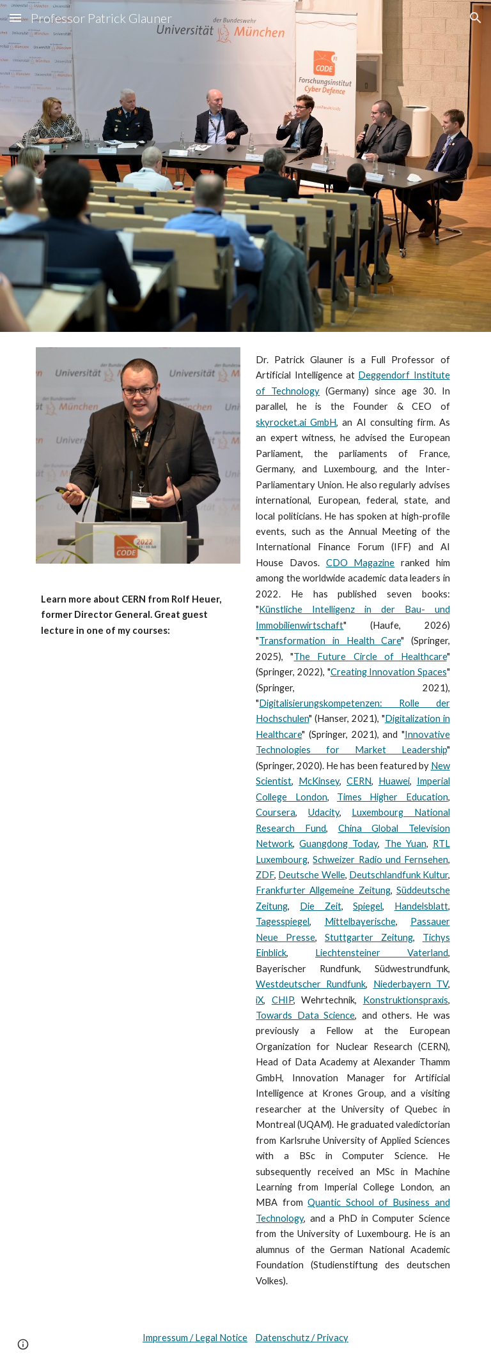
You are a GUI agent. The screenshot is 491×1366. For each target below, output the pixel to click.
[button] (15, 17)
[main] (138, 605)
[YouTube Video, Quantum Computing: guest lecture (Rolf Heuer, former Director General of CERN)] (138, 716)
